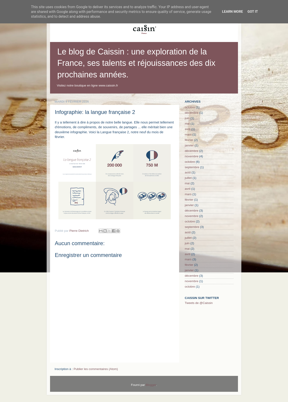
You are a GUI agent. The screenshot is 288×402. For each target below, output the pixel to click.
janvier (189, 145)
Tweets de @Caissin (199, 303)
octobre (190, 107)
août (188, 172)
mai (187, 123)
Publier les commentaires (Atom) (96, 369)
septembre (192, 167)
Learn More (232, 12)
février (189, 140)
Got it (252, 12)
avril (187, 129)
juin (187, 118)
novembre (191, 156)
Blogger (151, 385)
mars (188, 134)
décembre (191, 112)
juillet (188, 178)
